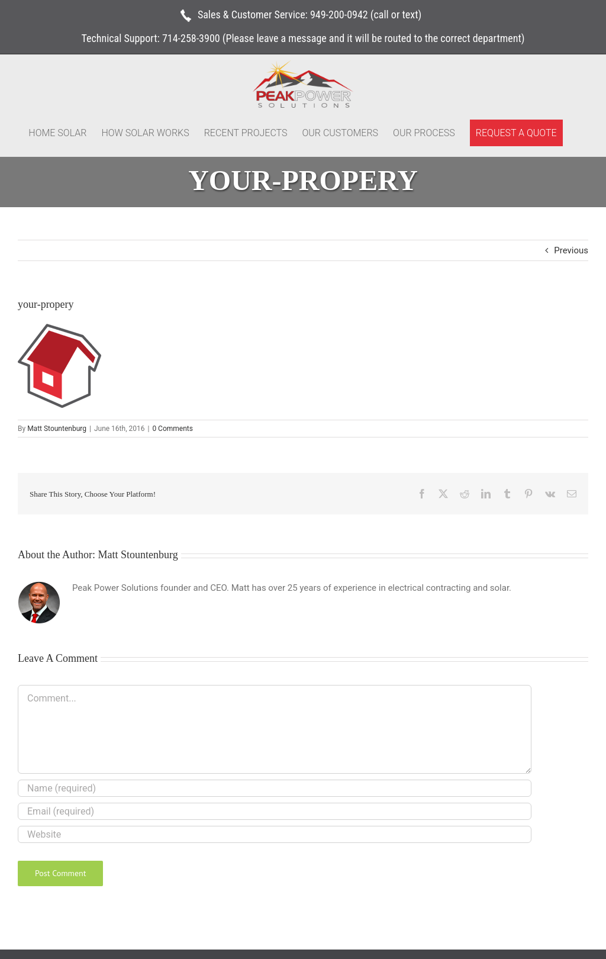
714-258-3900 (191, 38)
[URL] (274, 834)
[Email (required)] (274, 811)
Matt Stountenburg (56, 428)
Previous (571, 250)
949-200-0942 (339, 14)
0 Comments (172, 428)
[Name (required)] (274, 788)
